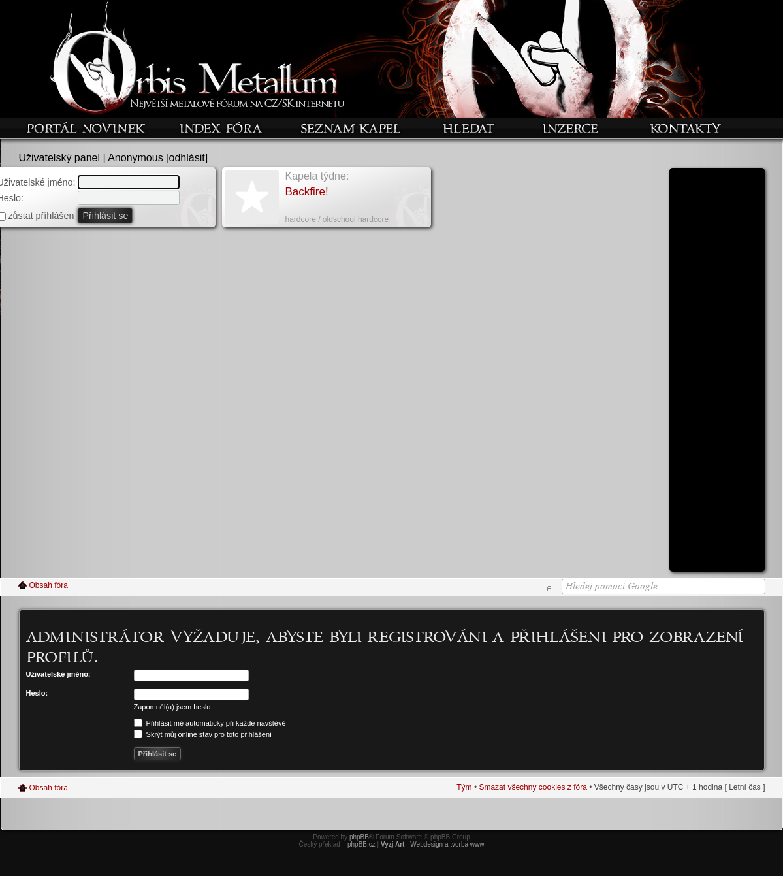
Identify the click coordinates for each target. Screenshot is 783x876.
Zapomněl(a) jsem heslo (172, 707)
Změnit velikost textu (548, 588)
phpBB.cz (361, 844)
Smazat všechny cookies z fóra (532, 787)
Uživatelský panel (60, 157)
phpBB (359, 837)
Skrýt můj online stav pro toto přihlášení (203, 734)
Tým (463, 787)
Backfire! (306, 192)
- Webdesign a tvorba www (433, 844)
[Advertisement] (717, 374)
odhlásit (187, 157)
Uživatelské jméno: (58, 674)
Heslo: (37, 693)
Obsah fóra (48, 585)
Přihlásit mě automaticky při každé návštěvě (210, 723)
